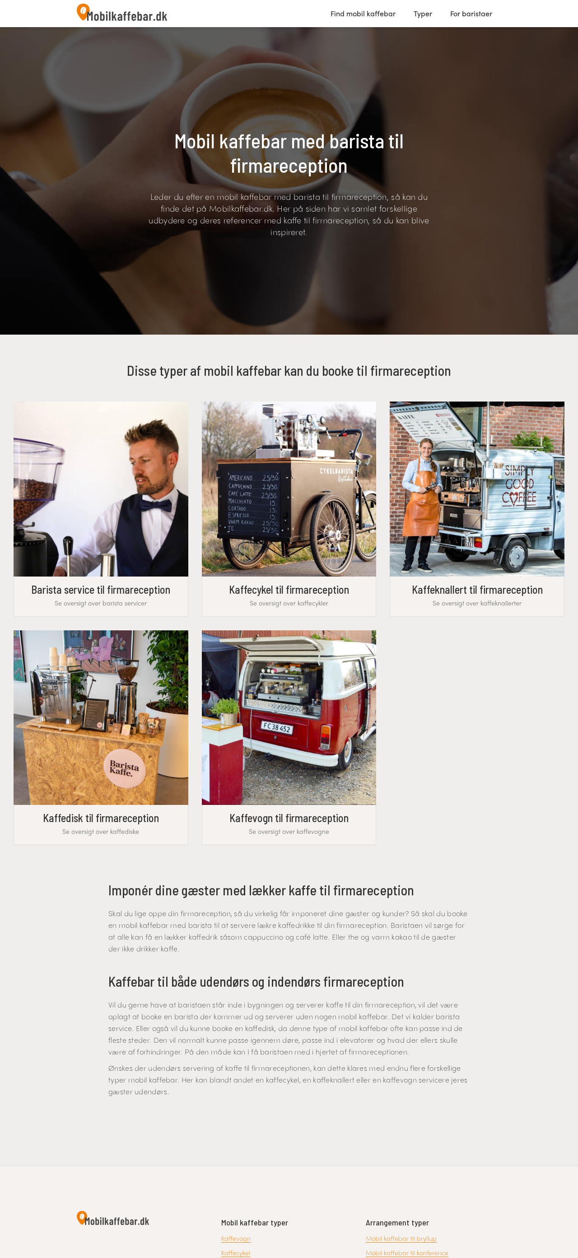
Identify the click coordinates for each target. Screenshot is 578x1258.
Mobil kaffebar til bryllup (401, 1238)
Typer (423, 13)
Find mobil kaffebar (363, 13)
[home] (122, 13)
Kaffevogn (236, 1238)
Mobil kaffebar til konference (407, 1252)
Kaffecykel (235, 1252)
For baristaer (471, 13)
